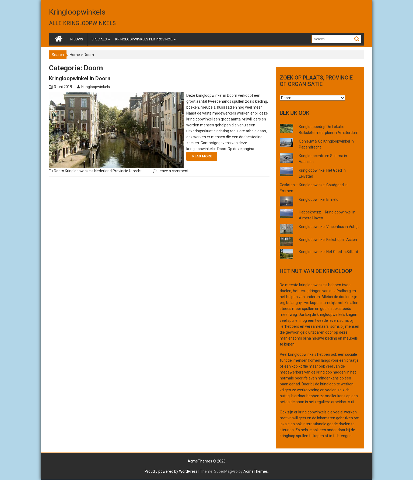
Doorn (59, 171)
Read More (202, 156)
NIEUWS (76, 39)
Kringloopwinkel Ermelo (318, 199)
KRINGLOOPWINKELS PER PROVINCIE (144, 39)
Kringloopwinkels (77, 12)
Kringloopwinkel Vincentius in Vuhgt (329, 227)
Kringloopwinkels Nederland (88, 171)
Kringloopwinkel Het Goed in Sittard (328, 252)
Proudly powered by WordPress (171, 471)
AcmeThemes (255, 471)
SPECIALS (99, 39)
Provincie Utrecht (127, 171)
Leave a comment (173, 171)
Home (75, 55)
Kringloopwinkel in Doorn (79, 78)
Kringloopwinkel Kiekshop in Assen (328, 239)
